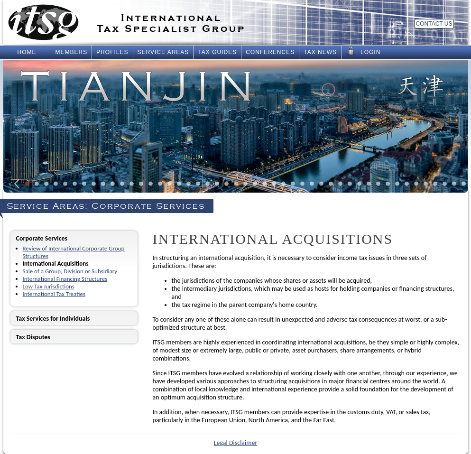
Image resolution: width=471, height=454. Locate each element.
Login (363, 51)
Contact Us (434, 23)
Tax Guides (217, 52)
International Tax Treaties (54, 293)
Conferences (270, 52)
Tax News (320, 52)
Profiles (112, 52)
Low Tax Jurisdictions (48, 286)
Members (71, 52)
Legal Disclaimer (236, 443)
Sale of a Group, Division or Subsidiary (70, 271)
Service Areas (163, 52)
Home (27, 52)
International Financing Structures (65, 278)
